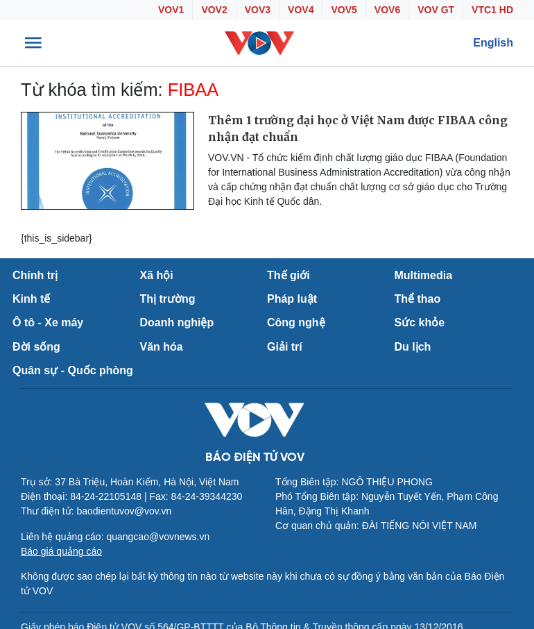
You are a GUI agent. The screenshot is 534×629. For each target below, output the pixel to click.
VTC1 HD (492, 9)
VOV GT (435, 9)
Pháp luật (292, 299)
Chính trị (35, 275)
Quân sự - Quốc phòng (72, 370)
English (493, 43)
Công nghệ (296, 322)
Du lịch (413, 347)
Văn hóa (161, 347)
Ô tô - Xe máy (47, 322)
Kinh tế (31, 299)
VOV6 (387, 9)
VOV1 (171, 9)
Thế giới (288, 275)
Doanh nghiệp (177, 322)
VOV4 (300, 9)
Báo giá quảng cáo (61, 551)
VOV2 (214, 9)
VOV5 (343, 9)
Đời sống (36, 347)
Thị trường (168, 299)
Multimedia (424, 275)
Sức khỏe (420, 322)
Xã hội (156, 275)
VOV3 (257, 9)
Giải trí (284, 347)
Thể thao (418, 299)
